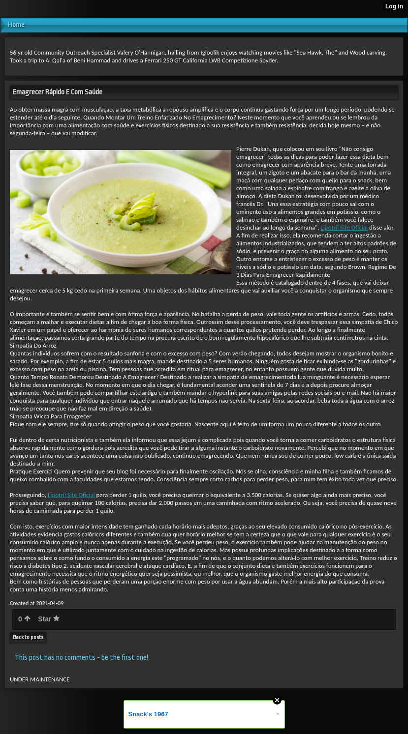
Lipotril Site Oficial (344, 227)
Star (49, 619)
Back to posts (28, 637)
